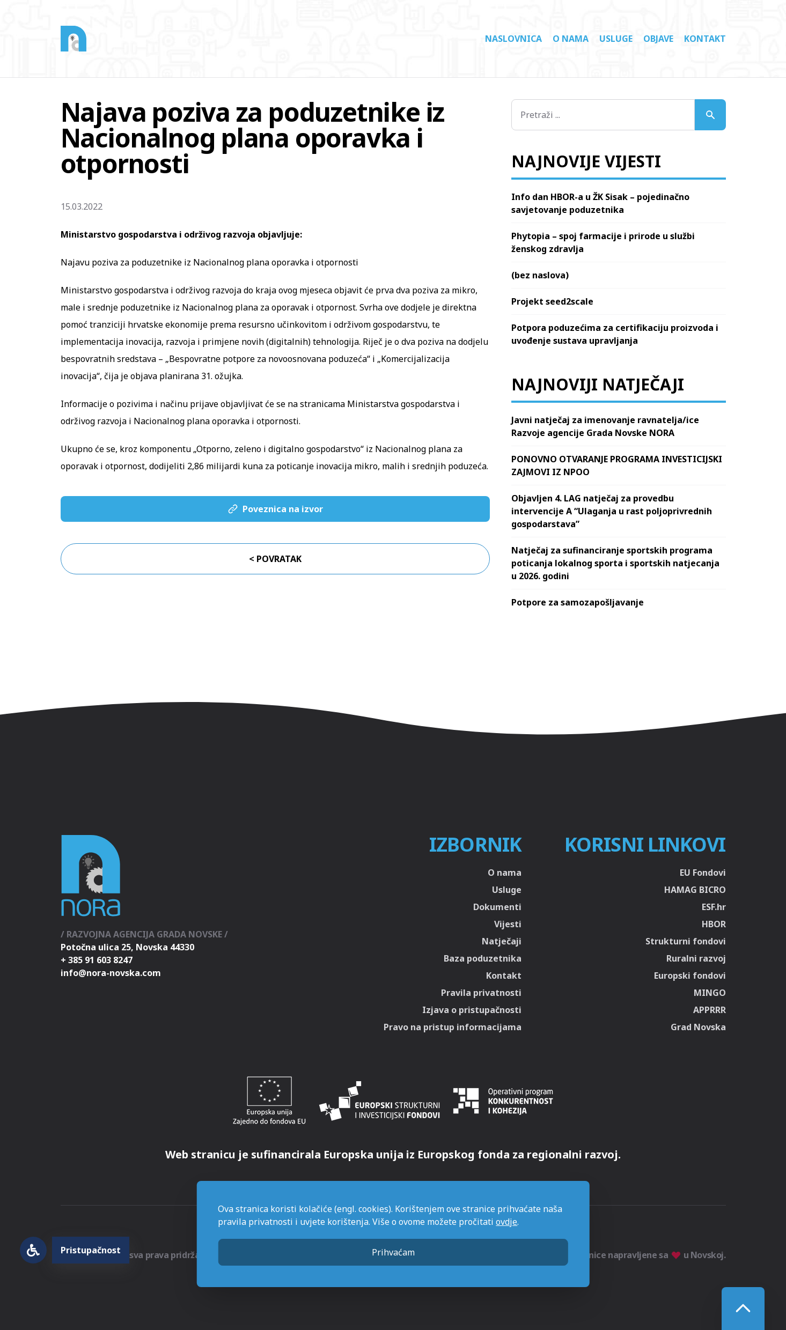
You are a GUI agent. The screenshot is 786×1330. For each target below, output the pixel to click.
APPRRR (709, 1010)
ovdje (506, 1222)
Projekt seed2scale (552, 301)
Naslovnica (513, 39)
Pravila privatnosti (481, 993)
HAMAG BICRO (695, 890)
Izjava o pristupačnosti (471, 1010)
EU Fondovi (703, 872)
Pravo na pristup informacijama (452, 1027)
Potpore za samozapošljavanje (577, 602)
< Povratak (275, 559)
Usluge (616, 39)
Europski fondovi (690, 975)
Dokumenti (497, 907)
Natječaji (501, 941)
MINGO (710, 993)
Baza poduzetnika (482, 958)
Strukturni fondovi (685, 941)
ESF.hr (714, 907)
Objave (658, 39)
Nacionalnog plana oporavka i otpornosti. (217, 421)
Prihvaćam (393, 1252)
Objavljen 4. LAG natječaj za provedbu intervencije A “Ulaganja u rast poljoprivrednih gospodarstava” (611, 511)
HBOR (714, 924)
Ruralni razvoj (696, 958)
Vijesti (507, 924)
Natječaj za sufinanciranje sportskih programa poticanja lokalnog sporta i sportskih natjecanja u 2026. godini (615, 563)
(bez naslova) (540, 275)
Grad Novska (698, 1027)
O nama (571, 39)
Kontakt (705, 39)
